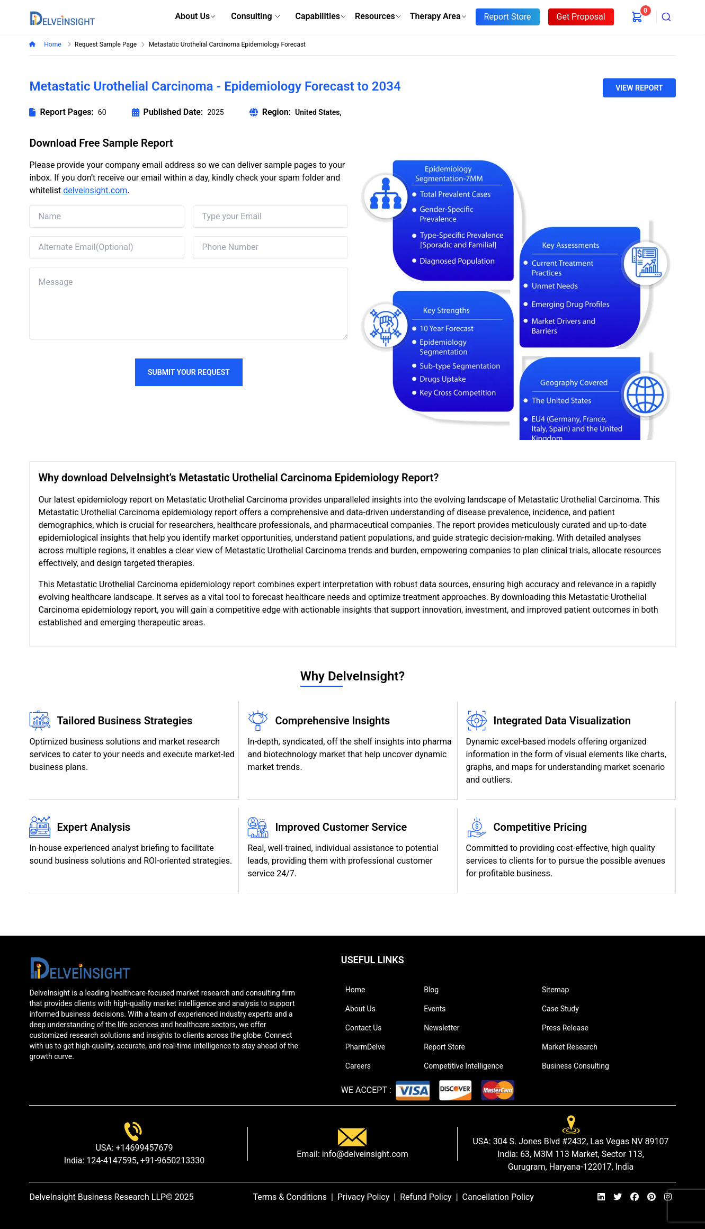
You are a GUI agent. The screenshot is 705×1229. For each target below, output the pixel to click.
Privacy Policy (363, 1197)
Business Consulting (580, 1066)
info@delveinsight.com (364, 1154)
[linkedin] (601, 1197)
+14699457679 (143, 1148)
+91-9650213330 (171, 1160)
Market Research (574, 1047)
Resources (378, 16)
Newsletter (446, 1028)
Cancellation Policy (498, 1197)
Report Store (449, 1047)
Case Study (565, 1008)
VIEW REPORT (639, 88)
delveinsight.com (95, 190)
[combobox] (666, 17)
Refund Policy (425, 1197)
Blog (436, 989)
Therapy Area (438, 16)
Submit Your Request (189, 372)
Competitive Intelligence (468, 1066)
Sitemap (560, 989)
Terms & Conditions (290, 1197)
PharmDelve (369, 1047)
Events (439, 1008)
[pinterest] (651, 1197)
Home (52, 44)
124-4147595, (111, 1160)
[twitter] (617, 1197)
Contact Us (368, 1028)
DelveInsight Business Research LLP (97, 1197)
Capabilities (321, 16)
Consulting (255, 16)
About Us (195, 16)
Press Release (569, 1028)
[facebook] (634, 1197)
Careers (362, 1066)
